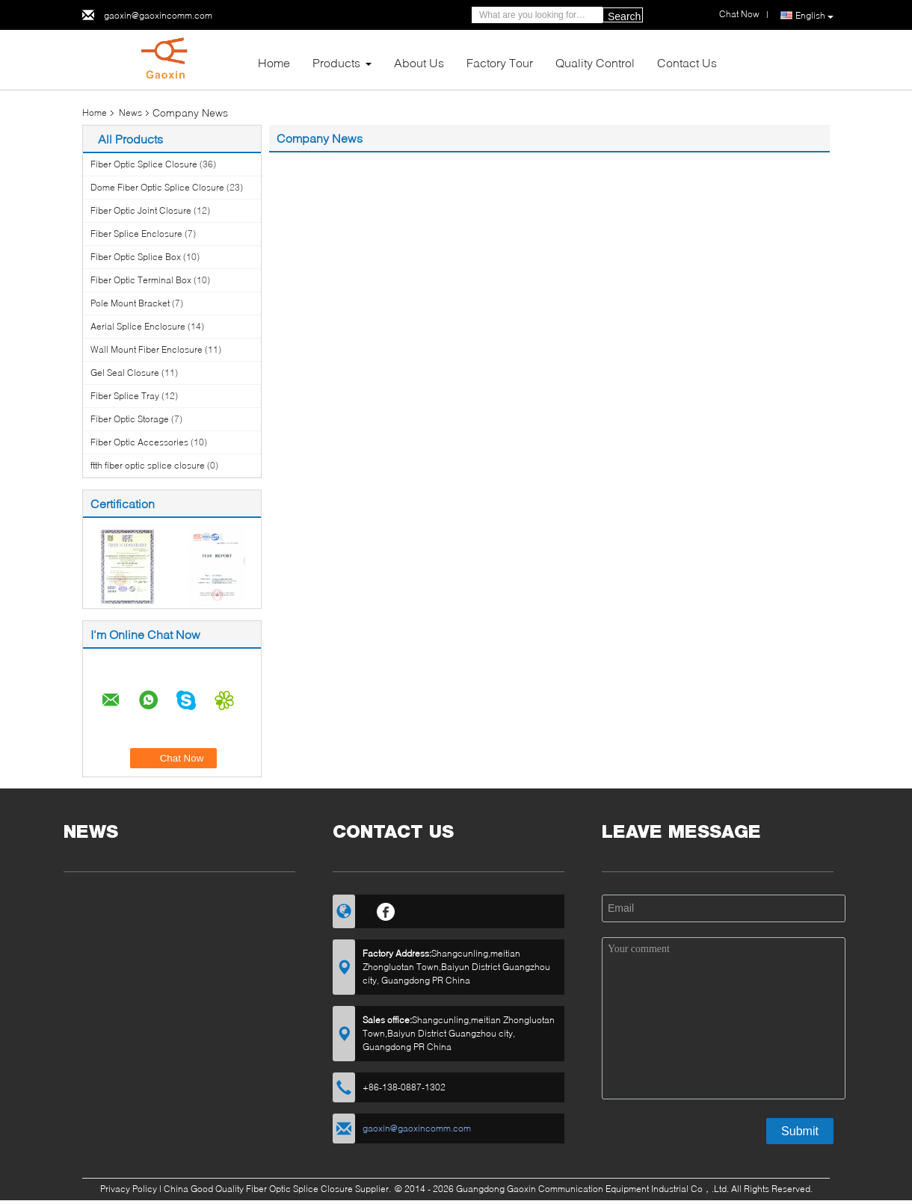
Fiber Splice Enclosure (136, 233)
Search (624, 16)
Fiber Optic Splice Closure (143, 164)
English (814, 16)
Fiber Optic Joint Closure (140, 210)
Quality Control (595, 62)
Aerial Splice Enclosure (137, 326)
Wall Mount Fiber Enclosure (146, 349)
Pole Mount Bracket (130, 303)
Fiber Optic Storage (129, 419)
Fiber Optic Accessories (139, 442)
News (130, 112)
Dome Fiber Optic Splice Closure (157, 187)
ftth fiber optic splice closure (147, 465)
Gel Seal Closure (124, 372)
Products (336, 62)
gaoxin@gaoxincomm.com (158, 15)
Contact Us (687, 62)
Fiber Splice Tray (124, 395)
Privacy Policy (128, 1188)
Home (274, 62)
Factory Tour (499, 62)
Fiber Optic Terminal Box (140, 279)
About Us (419, 62)
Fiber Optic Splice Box (135, 256)
